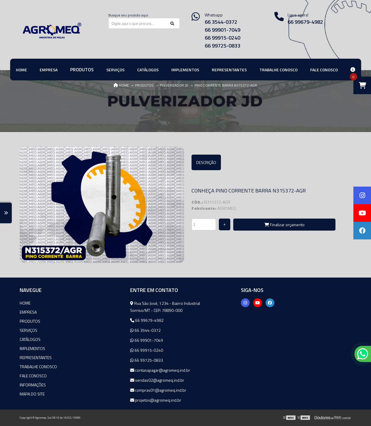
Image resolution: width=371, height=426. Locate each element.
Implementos (32, 348)
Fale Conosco (33, 376)
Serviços (28, 330)
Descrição (206, 162)
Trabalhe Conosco (38, 367)
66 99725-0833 (222, 46)
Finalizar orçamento (284, 225)
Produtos (30, 321)
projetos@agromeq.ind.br (155, 400)
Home (25, 303)
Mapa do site (32, 394)
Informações (33, 385)
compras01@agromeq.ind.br (158, 390)
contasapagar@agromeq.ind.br (160, 370)
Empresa (28, 312)
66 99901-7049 (222, 30)
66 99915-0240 (222, 38)
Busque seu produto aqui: (128, 15)
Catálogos (30, 339)
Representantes (36, 357)
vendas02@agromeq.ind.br (157, 380)
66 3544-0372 (221, 22)
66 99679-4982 (147, 320)
